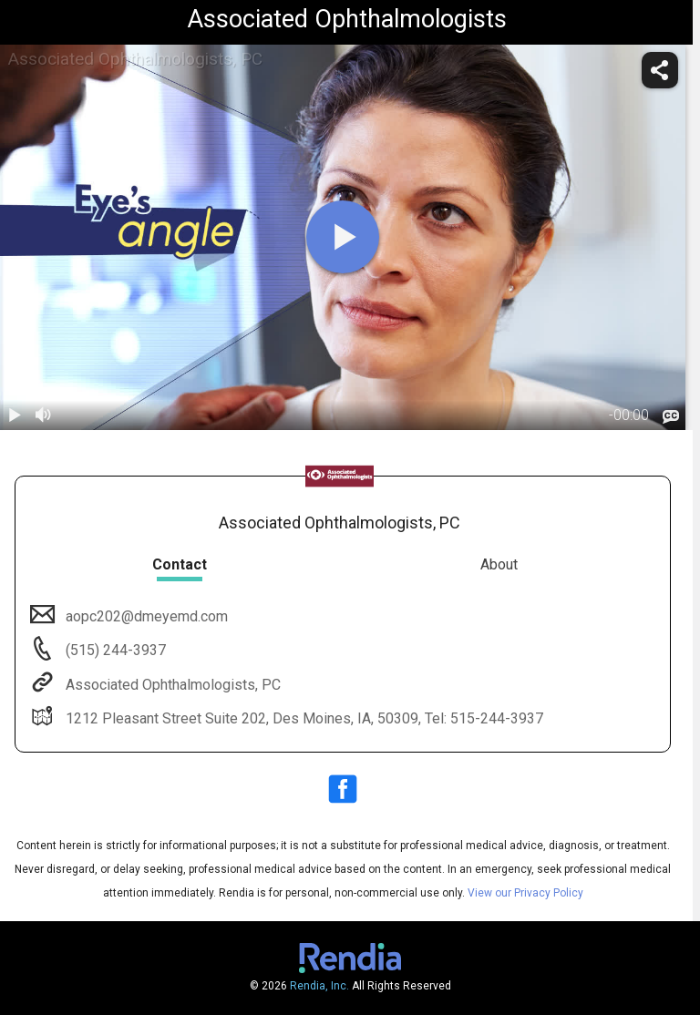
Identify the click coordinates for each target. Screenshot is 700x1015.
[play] (342, 236)
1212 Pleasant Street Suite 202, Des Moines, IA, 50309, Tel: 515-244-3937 (302, 718)
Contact (179, 564)
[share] (660, 70)
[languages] (670, 416)
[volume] (43, 415)
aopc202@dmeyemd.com (145, 616)
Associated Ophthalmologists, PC (171, 684)
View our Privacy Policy (525, 893)
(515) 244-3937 (114, 650)
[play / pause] (14, 415)
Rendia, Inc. (319, 985)
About (499, 564)
